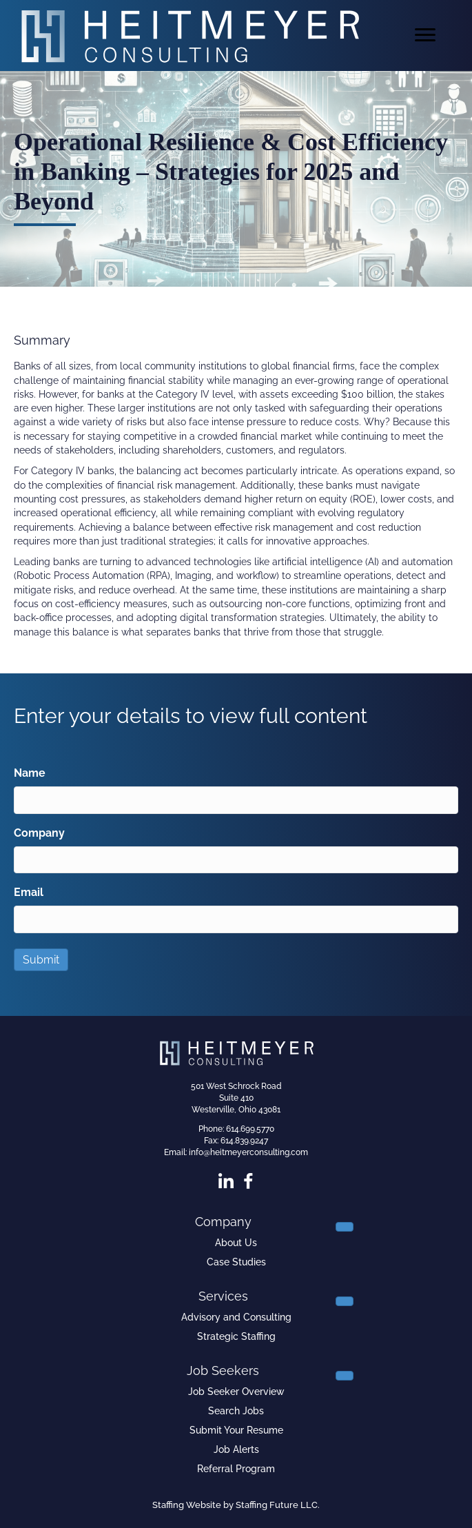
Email (28, 892)
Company (39, 832)
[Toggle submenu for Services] (344, 1301)
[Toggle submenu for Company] (344, 1227)
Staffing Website (186, 1505)
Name (29, 773)
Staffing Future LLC (277, 1505)
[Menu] (425, 35)
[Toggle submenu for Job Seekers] (344, 1376)
